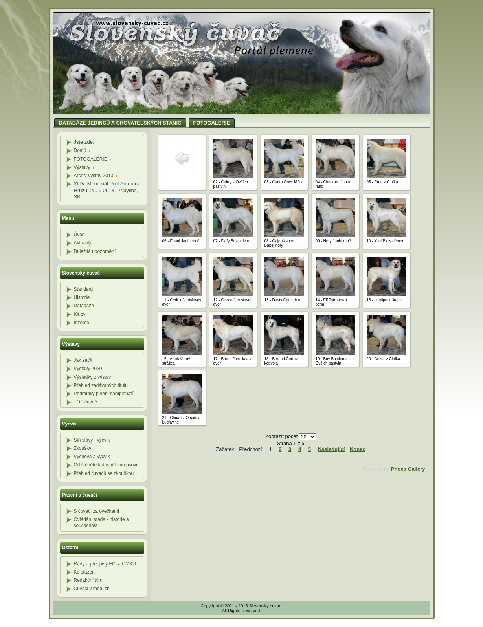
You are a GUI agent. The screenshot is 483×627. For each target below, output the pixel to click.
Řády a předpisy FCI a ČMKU (105, 563)
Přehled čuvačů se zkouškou (104, 473)
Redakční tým (88, 580)
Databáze (84, 305)
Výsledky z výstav (92, 377)
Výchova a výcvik (92, 456)
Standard (83, 289)
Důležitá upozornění (95, 251)
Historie (82, 297)
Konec (357, 449)
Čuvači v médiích (92, 588)
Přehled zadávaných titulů (101, 385)
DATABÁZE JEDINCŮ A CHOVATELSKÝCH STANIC (120, 123)
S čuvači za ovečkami (96, 511)
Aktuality (83, 243)
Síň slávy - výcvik (92, 440)
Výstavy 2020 (88, 368)
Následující (331, 449)
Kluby (80, 314)
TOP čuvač (85, 402)
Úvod (79, 234)
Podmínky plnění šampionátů (104, 393)
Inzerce (81, 322)
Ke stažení (85, 572)
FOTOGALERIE (211, 123)
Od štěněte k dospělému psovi (105, 465)
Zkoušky (83, 448)
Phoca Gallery (408, 469)
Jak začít (83, 360)
